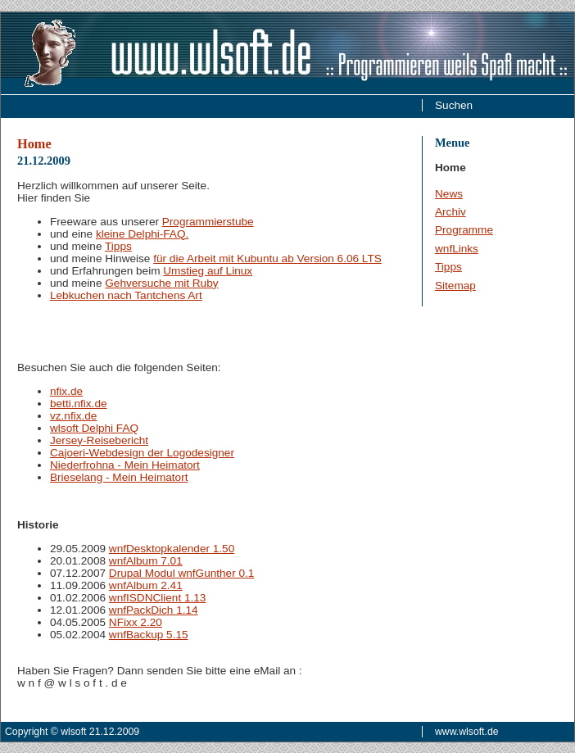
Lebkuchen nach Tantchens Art (126, 295)
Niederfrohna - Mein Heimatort (125, 465)
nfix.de (66, 391)
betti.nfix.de (78, 403)
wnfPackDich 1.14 (153, 610)
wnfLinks (456, 249)
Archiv (450, 212)
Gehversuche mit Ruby (161, 283)
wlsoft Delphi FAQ (94, 428)
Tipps (448, 267)
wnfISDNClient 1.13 (157, 598)
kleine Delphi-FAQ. (142, 234)
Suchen (454, 105)
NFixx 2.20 (135, 622)
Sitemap (455, 285)
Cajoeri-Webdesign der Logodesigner (142, 453)
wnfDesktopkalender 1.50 (171, 548)
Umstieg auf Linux (207, 271)
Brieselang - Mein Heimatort (119, 477)
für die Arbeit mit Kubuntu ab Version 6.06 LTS (267, 258)
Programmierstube (208, 221)
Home (34, 144)
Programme (464, 230)
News (449, 194)
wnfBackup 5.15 (148, 634)
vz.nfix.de (73, 416)
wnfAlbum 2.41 (146, 585)
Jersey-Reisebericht (99, 440)
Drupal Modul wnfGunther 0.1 (182, 573)
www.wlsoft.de (467, 731)
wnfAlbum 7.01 (146, 561)
